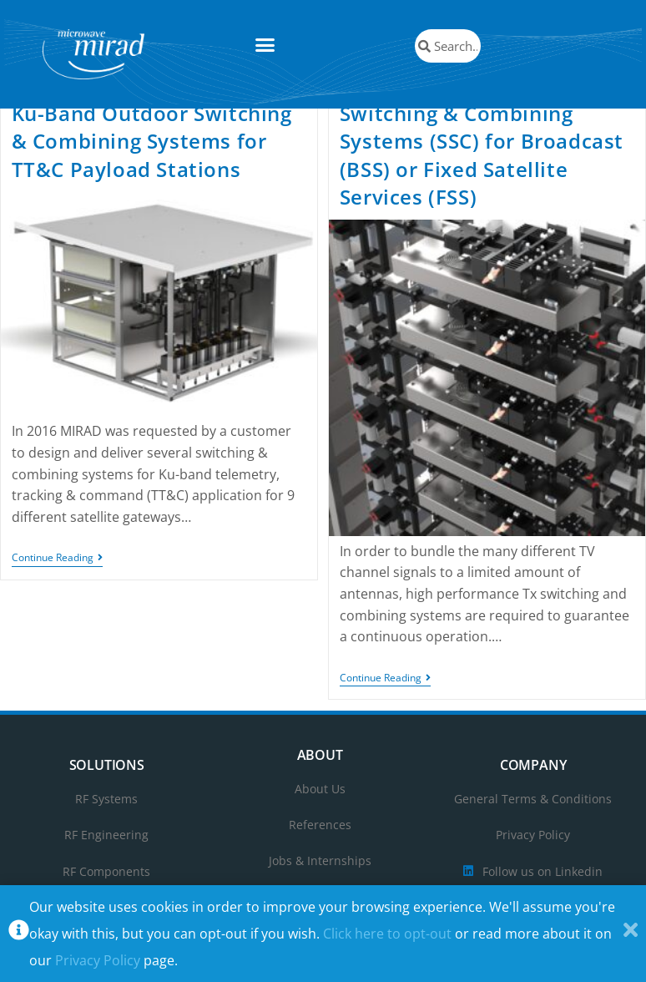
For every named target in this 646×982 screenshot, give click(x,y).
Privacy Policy (97, 960)
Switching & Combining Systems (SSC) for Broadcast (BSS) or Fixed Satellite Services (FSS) (481, 174)
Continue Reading (57, 577)
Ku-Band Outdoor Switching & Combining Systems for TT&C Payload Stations (152, 159)
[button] (265, 45)
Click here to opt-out (387, 933)
